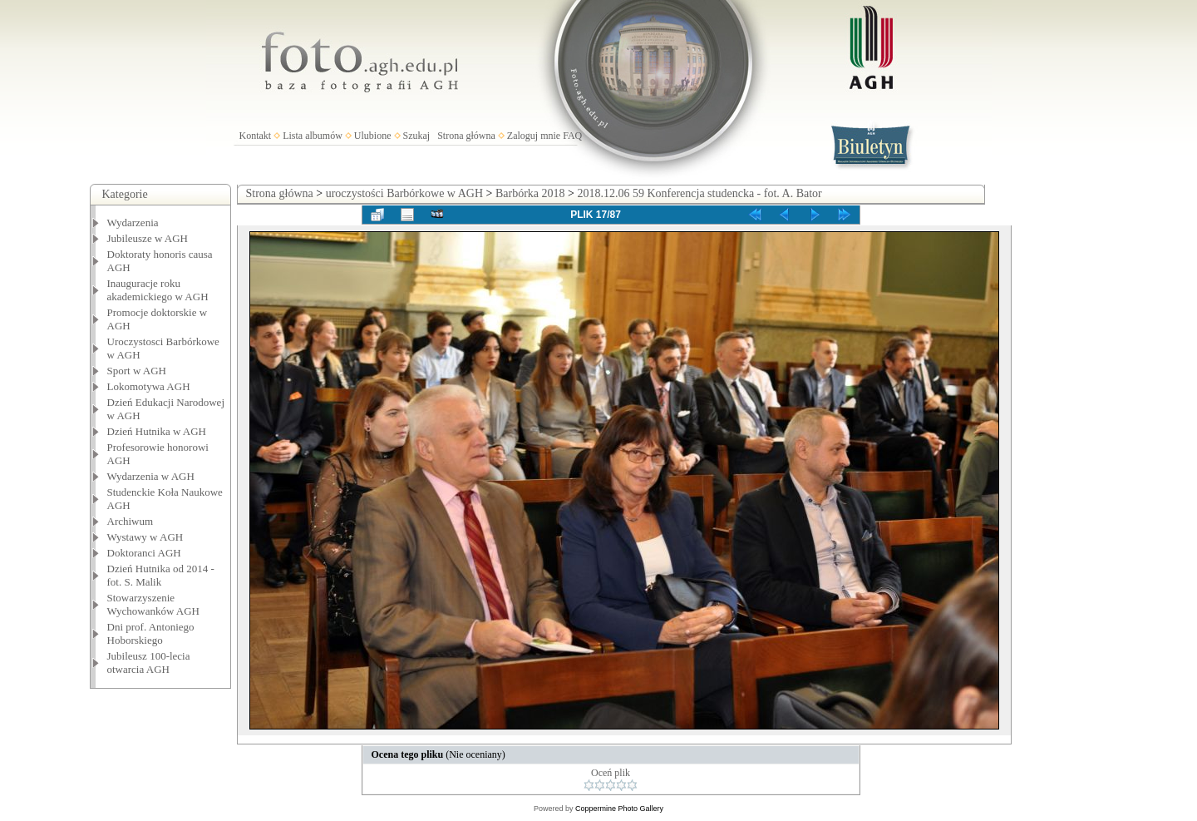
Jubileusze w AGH (148, 238)
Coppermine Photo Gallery (619, 808)
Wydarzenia (133, 222)
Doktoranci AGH (144, 553)
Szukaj (417, 135)
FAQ (572, 135)
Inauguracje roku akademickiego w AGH (158, 290)
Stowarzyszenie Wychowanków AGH (153, 604)
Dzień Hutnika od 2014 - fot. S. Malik (160, 575)
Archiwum (130, 521)
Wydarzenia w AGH (151, 476)
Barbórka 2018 (530, 193)
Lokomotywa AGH (148, 386)
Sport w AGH (137, 370)
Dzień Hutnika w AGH (157, 431)
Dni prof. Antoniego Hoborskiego (151, 633)
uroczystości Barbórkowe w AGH (404, 193)
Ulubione (373, 135)
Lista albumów (312, 135)
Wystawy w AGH (145, 537)
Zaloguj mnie (533, 135)
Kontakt (255, 135)
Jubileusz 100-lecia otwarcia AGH (148, 662)
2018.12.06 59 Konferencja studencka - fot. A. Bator (699, 193)
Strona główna (466, 135)
